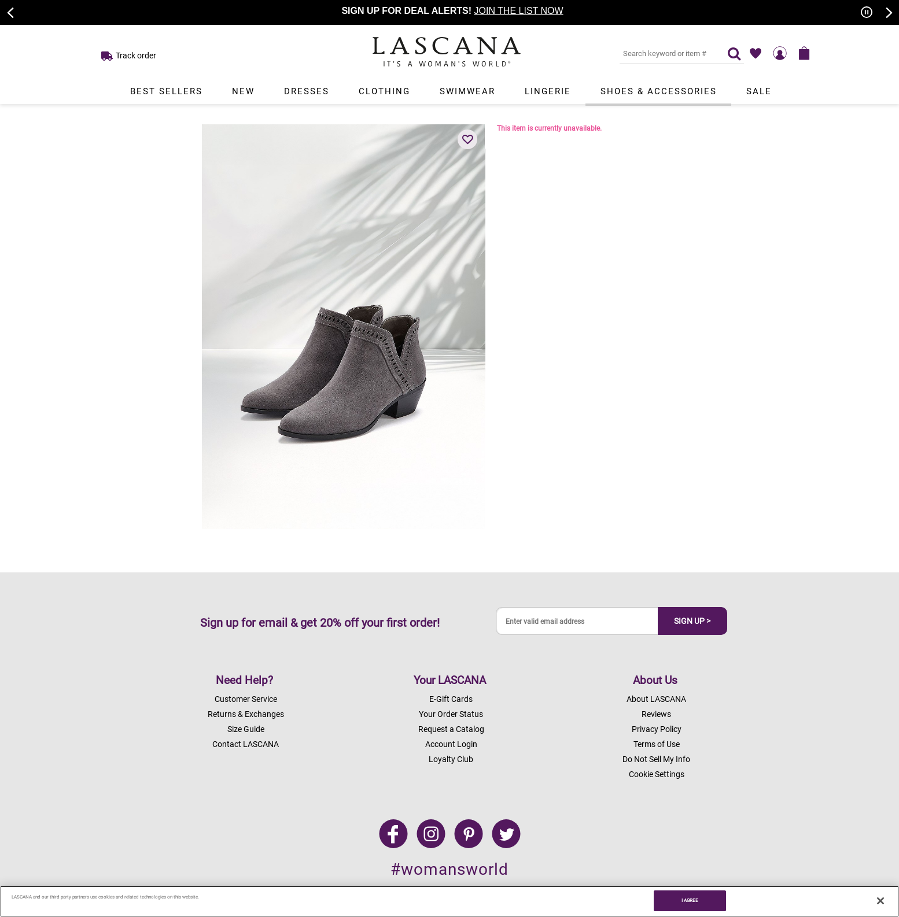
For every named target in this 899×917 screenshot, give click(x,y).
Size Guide (245, 729)
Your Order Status (451, 714)
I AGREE (690, 900)
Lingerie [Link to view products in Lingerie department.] (548, 91)
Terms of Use (656, 744)
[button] (467, 139)
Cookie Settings (656, 774)
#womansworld (449, 869)
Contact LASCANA (245, 744)
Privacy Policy (656, 729)
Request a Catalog (451, 729)
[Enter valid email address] (577, 621)
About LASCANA (656, 699)
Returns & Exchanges (246, 714)
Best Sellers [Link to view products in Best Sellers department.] (166, 91)
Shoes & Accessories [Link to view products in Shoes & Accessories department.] (658, 91)
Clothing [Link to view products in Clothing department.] (384, 91)
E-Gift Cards (451, 699)
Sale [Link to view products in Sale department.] (759, 91)
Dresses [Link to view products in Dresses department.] (306, 91)
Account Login (451, 744)
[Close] (880, 901)
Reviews (656, 714)
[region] (449, 901)
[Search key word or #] (666, 53)
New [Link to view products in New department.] (243, 91)
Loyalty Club (451, 759)
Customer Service (246, 699)
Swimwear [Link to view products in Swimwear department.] (467, 91)
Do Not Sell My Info (656, 759)
